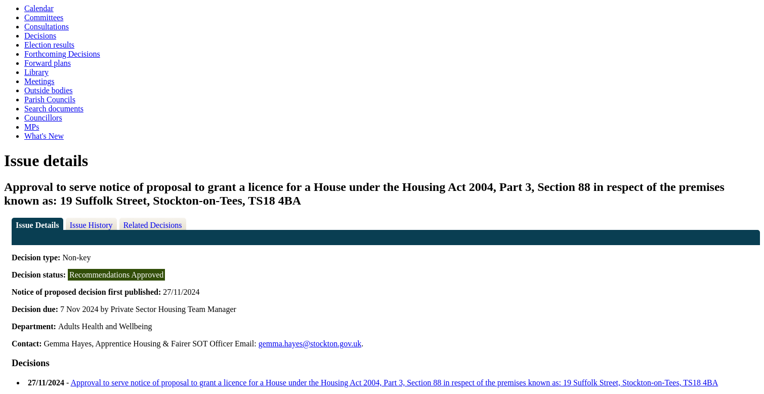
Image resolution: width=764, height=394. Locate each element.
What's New (44, 136)
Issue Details (37, 225)
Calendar (39, 8)
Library (36, 72)
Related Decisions (152, 225)
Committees (43, 17)
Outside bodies (48, 90)
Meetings (39, 81)
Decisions (40, 35)
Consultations (46, 26)
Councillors (43, 117)
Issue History (91, 225)
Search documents (53, 108)
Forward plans (47, 63)
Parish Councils (49, 99)
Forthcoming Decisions (62, 54)
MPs (31, 127)
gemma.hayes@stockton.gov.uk (310, 343)
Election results (49, 45)
